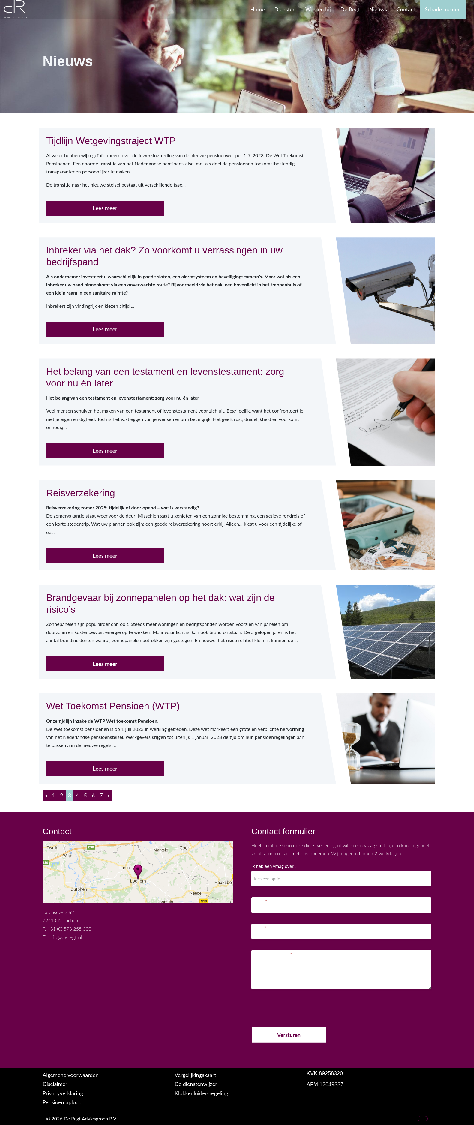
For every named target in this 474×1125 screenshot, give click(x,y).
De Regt (350, 9)
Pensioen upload (62, 1102)
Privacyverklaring (63, 1093)
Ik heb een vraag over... (274, 866)
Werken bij (318, 9)
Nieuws (378, 9)
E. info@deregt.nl (62, 937)
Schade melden (443, 9)
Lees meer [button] (105, 208)
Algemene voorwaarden (71, 1075)
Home (257, 9)
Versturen (289, 1035)
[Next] (108, 795)
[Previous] (46, 795)
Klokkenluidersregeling (201, 1093)
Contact (406, 9)
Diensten (285, 9)
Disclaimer (55, 1084)
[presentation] (297, 1007)
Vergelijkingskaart (195, 1075)
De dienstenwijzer (196, 1084)
